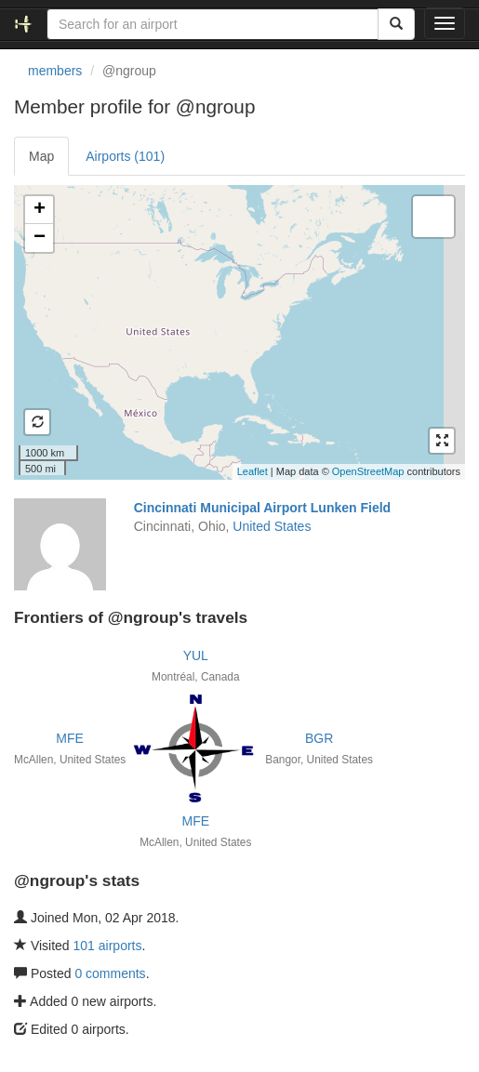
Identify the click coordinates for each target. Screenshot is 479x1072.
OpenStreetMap (368, 471)
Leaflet (252, 471)
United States (272, 526)
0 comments (109, 973)
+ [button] (39, 210)
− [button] (39, 238)
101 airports (107, 945)
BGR (319, 738)
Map (41, 156)
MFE (70, 738)
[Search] (396, 24)
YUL (195, 655)
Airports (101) (125, 156)
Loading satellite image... (237, 332)
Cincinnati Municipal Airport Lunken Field (262, 507)
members (55, 70)
